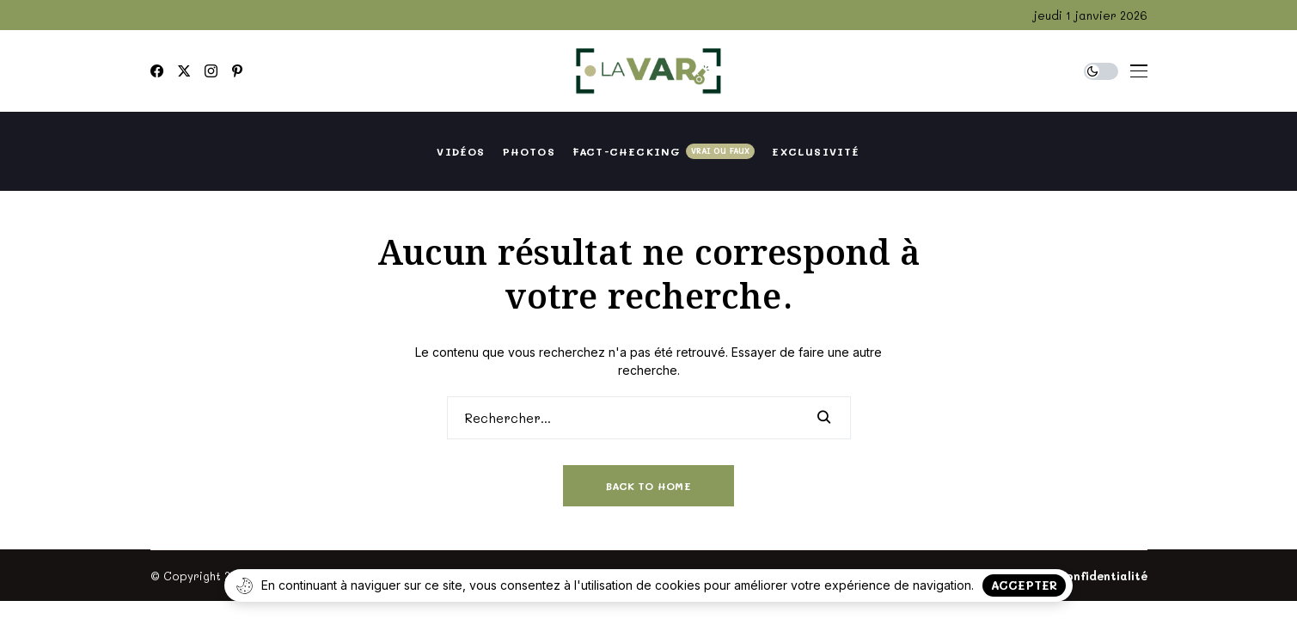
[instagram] (211, 70)
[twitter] (184, 71)
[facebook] (156, 70)
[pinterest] (237, 70)
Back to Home (648, 486)
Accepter (1024, 585)
